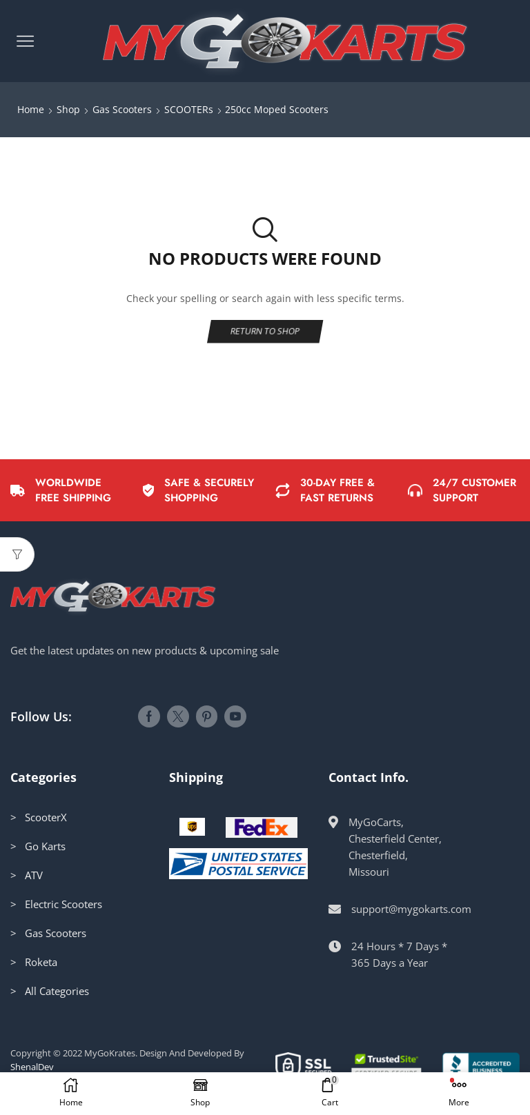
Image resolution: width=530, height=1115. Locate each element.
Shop (68, 109)
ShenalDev (32, 1067)
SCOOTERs (188, 109)
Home (30, 109)
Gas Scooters (122, 109)
